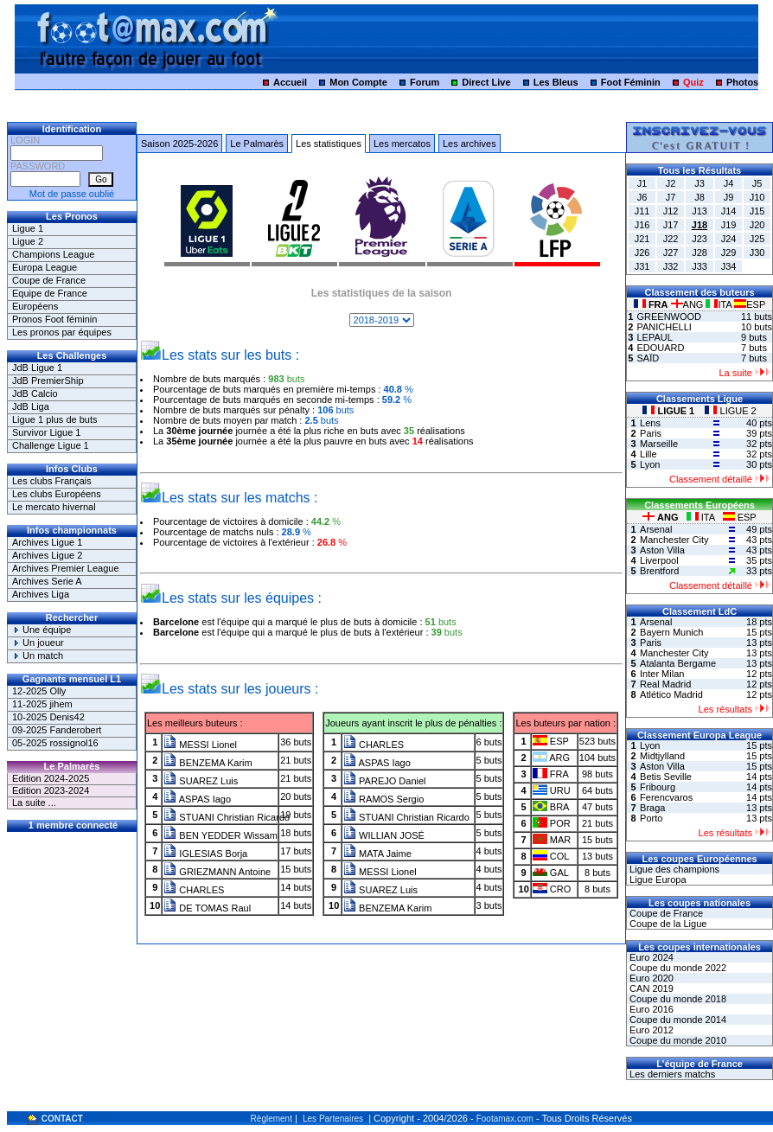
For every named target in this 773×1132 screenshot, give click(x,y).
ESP (749, 304)
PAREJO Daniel (384, 781)
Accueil (290, 82)
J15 (757, 211)
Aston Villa (662, 550)
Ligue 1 (27, 228)
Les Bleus (555, 82)
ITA (720, 304)
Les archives (469, 143)
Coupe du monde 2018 (676, 999)
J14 (729, 211)
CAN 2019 (650, 988)
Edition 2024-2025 (50, 778)
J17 (671, 225)
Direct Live (486, 82)
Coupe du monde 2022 (676, 968)
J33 (699, 266)
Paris (650, 433)
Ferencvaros (666, 797)
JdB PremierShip (48, 380)
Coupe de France (49, 280)
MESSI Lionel (200, 744)
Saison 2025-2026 (179, 143)
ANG (688, 304)
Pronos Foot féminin (54, 319)
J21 (642, 238)
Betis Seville (666, 776)
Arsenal (656, 529)
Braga (652, 808)
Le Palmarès (257, 143)
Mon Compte (358, 82)
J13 (699, 211)
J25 (757, 238)
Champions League (53, 254)
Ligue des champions (673, 869)
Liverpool (659, 560)
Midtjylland (662, 756)
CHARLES (193, 890)
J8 (699, 197)
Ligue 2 (27, 241)
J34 (729, 266)
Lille (648, 454)
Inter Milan (662, 673)
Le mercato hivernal (54, 507)
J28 (699, 252)
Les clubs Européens (56, 494)
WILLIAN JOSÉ (384, 835)
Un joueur (38, 642)
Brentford (659, 571)
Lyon (650, 464)
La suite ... (34, 802)
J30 (757, 252)
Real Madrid (665, 684)
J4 (729, 183)
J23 (699, 238)
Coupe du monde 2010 (676, 1040)
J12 (671, 211)
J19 (729, 225)
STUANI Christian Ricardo (226, 817)
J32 (671, 266)
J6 (642, 197)
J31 (642, 266)
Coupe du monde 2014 (676, 1019)
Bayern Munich (671, 632)
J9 (729, 197)
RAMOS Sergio (383, 799)
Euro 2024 (650, 957)
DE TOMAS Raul (207, 908)
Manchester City (674, 539)
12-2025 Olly (39, 691)
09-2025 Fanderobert (56, 730)
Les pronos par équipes (62, 332)
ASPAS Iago (197, 799)
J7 (671, 197)
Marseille (659, 443)
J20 (757, 225)
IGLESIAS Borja (205, 853)
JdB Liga (30, 406)
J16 (642, 225)
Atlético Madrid (671, 694)
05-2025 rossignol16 (55, 743)
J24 (729, 238)
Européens (35, 306)
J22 (671, 238)
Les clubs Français (52, 481)
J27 (671, 252)
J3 (699, 183)
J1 (642, 183)
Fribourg (657, 787)
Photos (742, 82)
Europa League (44, 267)
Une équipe (41, 629)
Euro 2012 (650, 1030)
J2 (671, 183)
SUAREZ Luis (200, 781)
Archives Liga (40, 594)
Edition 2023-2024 (50, 790)
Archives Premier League (65, 568)
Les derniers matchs (671, 1074)
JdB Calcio (35, 393)
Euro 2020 (650, 978)
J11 (642, 211)
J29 (729, 252)
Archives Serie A (47, 581)
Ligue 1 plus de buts (54, 419)
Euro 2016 (650, 1009)
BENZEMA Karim (207, 763)
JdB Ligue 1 (37, 367)
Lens (650, 423)
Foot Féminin (631, 82)
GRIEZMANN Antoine (217, 872)
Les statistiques (328, 143)
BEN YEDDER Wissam (220, 835)
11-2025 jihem (42, 704)
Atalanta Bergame (678, 663)
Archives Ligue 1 (47, 542)
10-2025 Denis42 (48, 717)
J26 (642, 252)
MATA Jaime (377, 853)
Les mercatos (402, 143)
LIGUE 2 (730, 411)
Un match (37, 655)
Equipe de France (49, 293)
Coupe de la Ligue (666, 923)
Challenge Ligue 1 (50, 445)
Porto (651, 818)
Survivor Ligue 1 (46, 432)
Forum (424, 82)
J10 (757, 197)
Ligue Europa (657, 879)
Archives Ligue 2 (47, 555)
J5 (757, 183)
